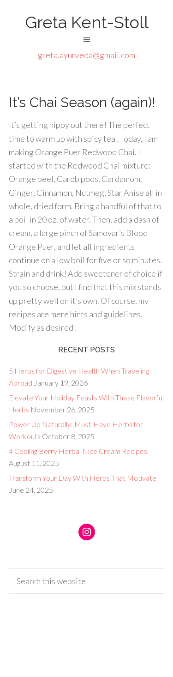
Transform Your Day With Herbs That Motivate (82, 477)
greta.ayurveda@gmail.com (86, 55)
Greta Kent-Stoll (87, 22)
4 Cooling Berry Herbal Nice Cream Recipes (78, 451)
